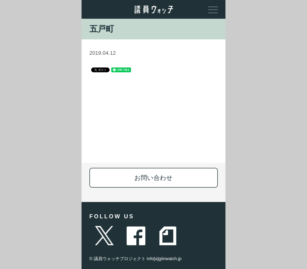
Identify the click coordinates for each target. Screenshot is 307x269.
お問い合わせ (153, 177)
